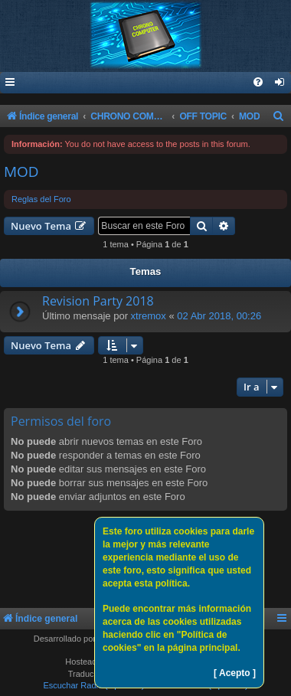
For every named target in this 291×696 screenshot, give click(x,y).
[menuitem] (280, 83)
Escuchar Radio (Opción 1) (93, 685)
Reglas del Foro (41, 199)
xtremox (148, 316)
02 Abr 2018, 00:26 (219, 316)
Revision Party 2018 (98, 300)
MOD (21, 171)
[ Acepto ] (235, 673)
